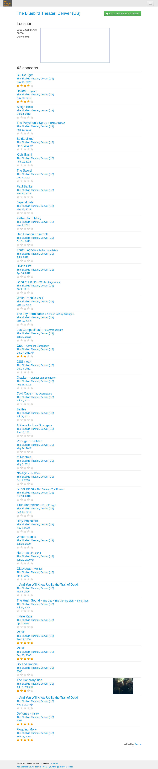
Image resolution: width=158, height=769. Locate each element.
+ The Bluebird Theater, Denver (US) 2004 (35, 717)
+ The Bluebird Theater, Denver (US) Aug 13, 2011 (36, 381)
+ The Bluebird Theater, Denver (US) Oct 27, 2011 (35, 349)
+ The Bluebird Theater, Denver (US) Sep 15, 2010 (36, 508)
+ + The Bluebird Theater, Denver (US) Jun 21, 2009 (35, 556)
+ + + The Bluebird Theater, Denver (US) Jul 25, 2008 (52, 604)
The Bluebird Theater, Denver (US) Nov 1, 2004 (47, 701)
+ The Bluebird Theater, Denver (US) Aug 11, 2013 (41, 126)
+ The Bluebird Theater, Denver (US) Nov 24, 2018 (35, 94)
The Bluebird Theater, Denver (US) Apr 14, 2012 (35, 269)
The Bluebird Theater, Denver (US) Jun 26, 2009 (35, 540)
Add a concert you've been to (29, 767)
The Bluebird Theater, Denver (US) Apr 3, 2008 (35, 620)
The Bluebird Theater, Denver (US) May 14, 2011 (35, 445)
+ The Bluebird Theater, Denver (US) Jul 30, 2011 (35, 397)
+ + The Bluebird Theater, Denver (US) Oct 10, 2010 (40, 492)
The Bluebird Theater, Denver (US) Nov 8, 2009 (35, 524)
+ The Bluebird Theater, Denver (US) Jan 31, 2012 (40, 333)
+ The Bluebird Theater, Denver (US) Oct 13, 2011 (35, 365)
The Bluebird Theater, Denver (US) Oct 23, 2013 (35, 110)
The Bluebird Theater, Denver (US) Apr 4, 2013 (35, 142)
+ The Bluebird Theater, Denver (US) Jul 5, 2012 (37, 254)
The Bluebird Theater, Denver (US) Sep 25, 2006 (35, 652)
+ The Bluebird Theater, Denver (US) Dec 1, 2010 (35, 477)
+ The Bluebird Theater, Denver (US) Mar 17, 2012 (46, 317)
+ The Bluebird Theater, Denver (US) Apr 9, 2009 (35, 572)
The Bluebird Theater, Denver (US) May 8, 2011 (35, 461)
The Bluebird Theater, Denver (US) (48, 13)
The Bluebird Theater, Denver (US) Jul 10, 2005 (35, 684)
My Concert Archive (7, 3)
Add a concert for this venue (122, 13)
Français (54, 763)
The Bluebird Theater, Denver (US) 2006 (35, 668)
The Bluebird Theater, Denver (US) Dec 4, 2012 (35, 174)
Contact (69, 767)
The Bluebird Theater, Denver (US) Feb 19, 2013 (35, 158)
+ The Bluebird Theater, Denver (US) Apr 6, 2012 (38, 285)
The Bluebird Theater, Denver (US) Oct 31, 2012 (35, 238)
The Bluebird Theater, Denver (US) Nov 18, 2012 (35, 206)
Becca (138, 744)
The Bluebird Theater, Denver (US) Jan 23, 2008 (35, 636)
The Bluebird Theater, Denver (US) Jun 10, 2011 (35, 429)
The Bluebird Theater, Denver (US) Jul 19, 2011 (35, 413)
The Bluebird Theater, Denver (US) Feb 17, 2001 (35, 733)
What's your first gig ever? (54, 767)
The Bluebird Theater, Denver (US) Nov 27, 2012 (35, 190)
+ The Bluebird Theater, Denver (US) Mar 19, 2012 (35, 301)
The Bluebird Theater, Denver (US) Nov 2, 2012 (35, 222)
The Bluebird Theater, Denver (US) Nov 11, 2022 (35, 78)
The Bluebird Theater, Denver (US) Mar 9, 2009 (47, 588)
